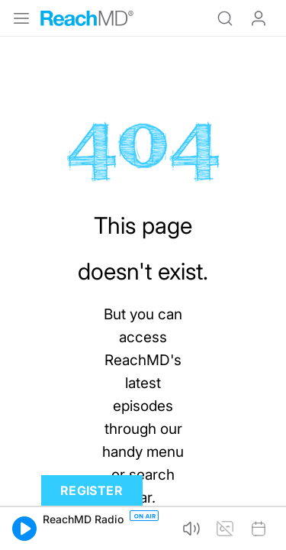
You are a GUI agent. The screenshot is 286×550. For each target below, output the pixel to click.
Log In (258, 18)
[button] (24, 528)
